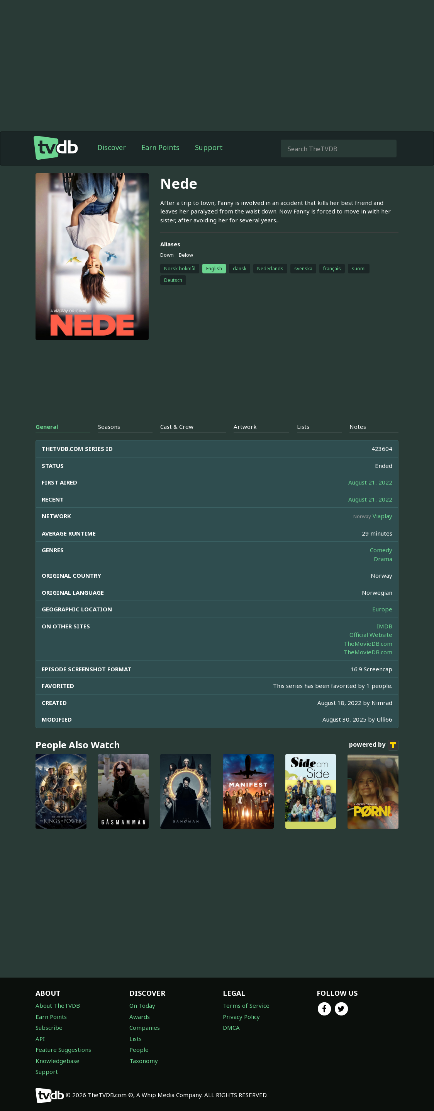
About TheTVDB (58, 1005)
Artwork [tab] (245, 426)
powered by (373, 745)
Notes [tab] (357, 426)
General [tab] (47, 426)
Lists (135, 1039)
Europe (382, 609)
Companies (144, 1027)
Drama (383, 559)
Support (209, 147)
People (139, 1049)
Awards (139, 1017)
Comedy (381, 550)
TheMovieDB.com (368, 643)
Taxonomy (143, 1061)
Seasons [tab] (109, 426)
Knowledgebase (58, 1061)
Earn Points (160, 147)
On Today (142, 1005)
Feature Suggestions (63, 1049)
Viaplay (382, 516)
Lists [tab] (303, 426)
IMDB (384, 626)
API (40, 1039)
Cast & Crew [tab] (176, 426)
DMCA (231, 1027)
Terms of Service (246, 1005)
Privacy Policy (241, 1017)
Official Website (370, 634)
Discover (111, 147)
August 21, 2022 (370, 482)
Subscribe (49, 1027)
